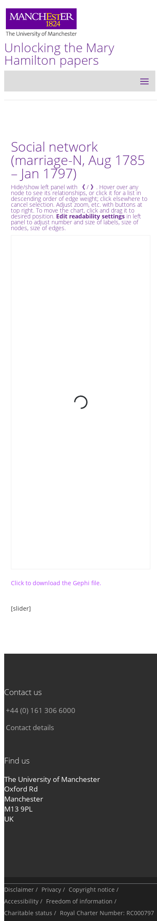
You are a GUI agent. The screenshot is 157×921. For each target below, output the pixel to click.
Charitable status (28, 913)
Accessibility (21, 901)
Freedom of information (79, 901)
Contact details (30, 727)
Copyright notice (92, 889)
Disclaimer (19, 889)
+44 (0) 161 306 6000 (40, 710)
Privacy (51, 889)
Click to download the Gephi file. (56, 583)
